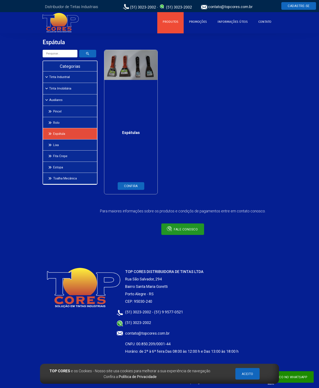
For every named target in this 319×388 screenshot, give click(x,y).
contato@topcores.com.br (227, 6)
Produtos (170, 22)
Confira (131, 186)
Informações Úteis (232, 22)
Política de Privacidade (138, 376)
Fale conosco (182, 228)
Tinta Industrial (57, 77)
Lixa (53, 145)
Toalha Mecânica (62, 178)
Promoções (198, 22)
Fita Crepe (57, 156)
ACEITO (247, 374)
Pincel (54, 111)
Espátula (56, 133)
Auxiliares (53, 99)
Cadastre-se (299, 6)
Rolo (53, 122)
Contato (264, 22)
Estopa (55, 167)
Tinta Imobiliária (57, 88)
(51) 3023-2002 (139, 7)
